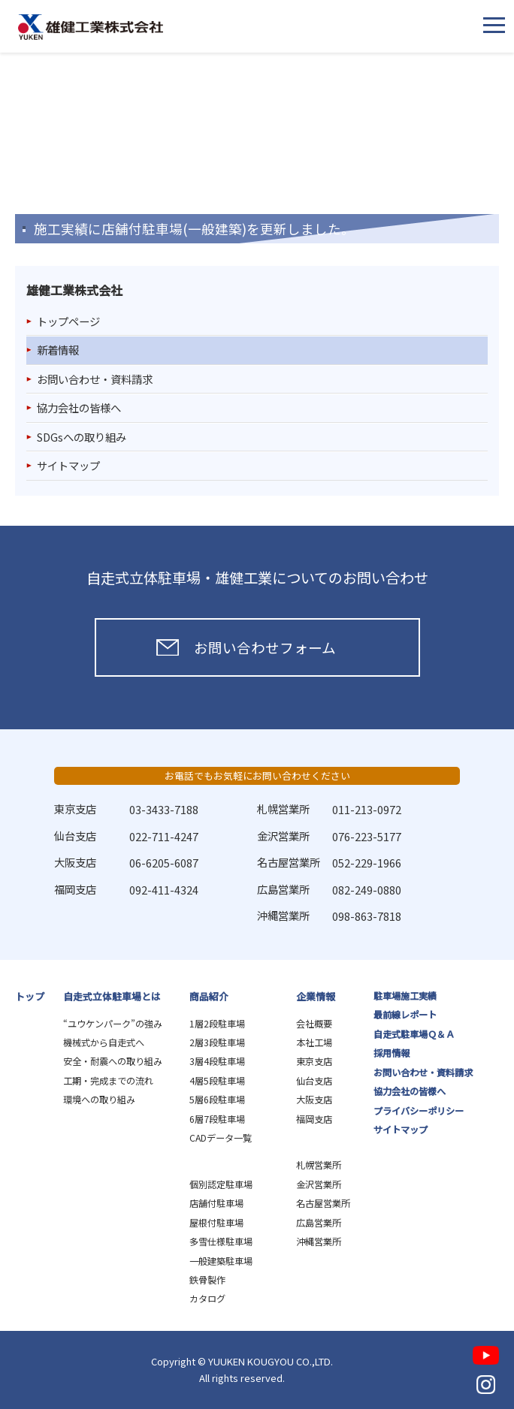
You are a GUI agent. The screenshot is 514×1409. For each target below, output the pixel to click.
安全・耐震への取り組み (112, 1061)
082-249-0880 (366, 890)
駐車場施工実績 (405, 996)
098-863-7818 (366, 916)
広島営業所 (318, 1222)
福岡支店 (314, 1119)
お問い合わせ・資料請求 (95, 379)
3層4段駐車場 (217, 1061)
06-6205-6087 (163, 862)
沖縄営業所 (318, 1241)
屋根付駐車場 (216, 1222)
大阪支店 (314, 1099)
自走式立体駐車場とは (112, 996)
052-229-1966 (366, 862)
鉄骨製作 (207, 1280)
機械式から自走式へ (103, 1042)
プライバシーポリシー (418, 1111)
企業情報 (315, 996)
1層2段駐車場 (217, 1023)
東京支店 (314, 1061)
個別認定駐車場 (220, 1184)
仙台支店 (314, 1081)
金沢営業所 (318, 1184)
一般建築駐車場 (220, 1261)
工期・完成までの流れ (108, 1081)
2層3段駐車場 (217, 1042)
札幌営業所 (318, 1165)
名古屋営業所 (323, 1203)
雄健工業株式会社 (90, 27)
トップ (29, 996)
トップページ (68, 321)
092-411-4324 (163, 890)
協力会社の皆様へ (79, 407)
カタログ (207, 1298)
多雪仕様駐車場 (220, 1241)
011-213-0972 (366, 809)
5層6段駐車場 (217, 1099)
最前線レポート (405, 1014)
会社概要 (314, 1023)
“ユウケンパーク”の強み (112, 1023)
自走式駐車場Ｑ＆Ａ (414, 1034)
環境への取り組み (99, 1099)
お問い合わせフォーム (265, 647)
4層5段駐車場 (217, 1081)
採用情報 (391, 1053)
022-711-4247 (163, 836)
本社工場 (314, 1042)
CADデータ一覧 (220, 1138)
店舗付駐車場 (216, 1203)
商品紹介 (208, 996)
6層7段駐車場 (217, 1119)
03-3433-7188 (163, 809)
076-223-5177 (366, 836)
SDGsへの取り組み (81, 437)
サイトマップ (68, 465)
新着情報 (58, 350)
